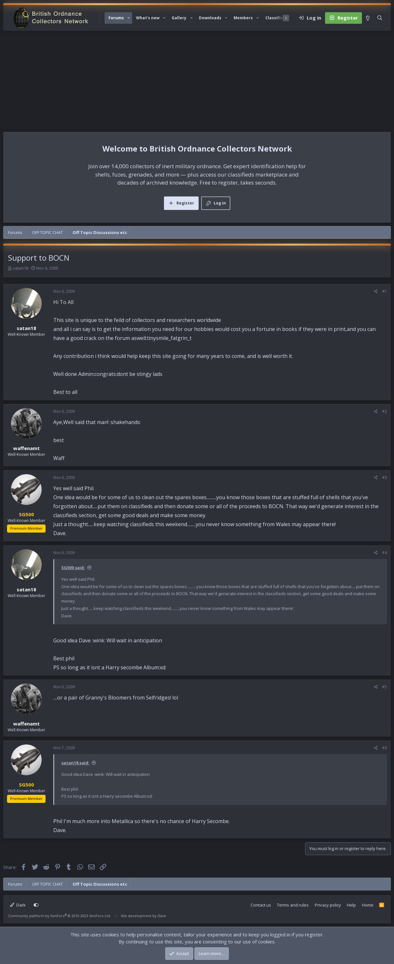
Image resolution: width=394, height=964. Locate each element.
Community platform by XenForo (59, 915)
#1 (384, 291)
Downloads (210, 18)
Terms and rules (293, 905)
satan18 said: (75, 763)
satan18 (20, 268)
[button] (128, 18)
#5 (384, 687)
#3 (384, 477)
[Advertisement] (197, 79)
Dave (162, 915)
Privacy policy (328, 905)
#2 (384, 411)
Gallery (179, 18)
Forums (116, 18)
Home (367, 905)
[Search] (379, 18)
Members (243, 18)
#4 (384, 552)
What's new (147, 18)
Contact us (261, 905)
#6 (384, 748)
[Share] (376, 291)
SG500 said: (73, 567)
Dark (18, 905)
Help (351, 905)
